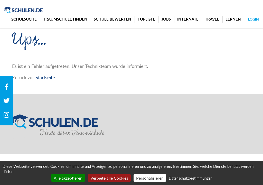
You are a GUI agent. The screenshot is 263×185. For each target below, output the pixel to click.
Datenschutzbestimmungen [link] (190, 178)
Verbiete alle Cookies (109, 177)
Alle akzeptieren (68, 177)
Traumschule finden (65, 19)
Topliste (146, 19)
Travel (212, 19)
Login (253, 19)
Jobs (166, 19)
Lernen (233, 19)
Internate (188, 19)
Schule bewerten (112, 19)
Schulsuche (24, 19)
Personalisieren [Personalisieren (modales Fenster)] (150, 177)
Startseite (45, 77)
